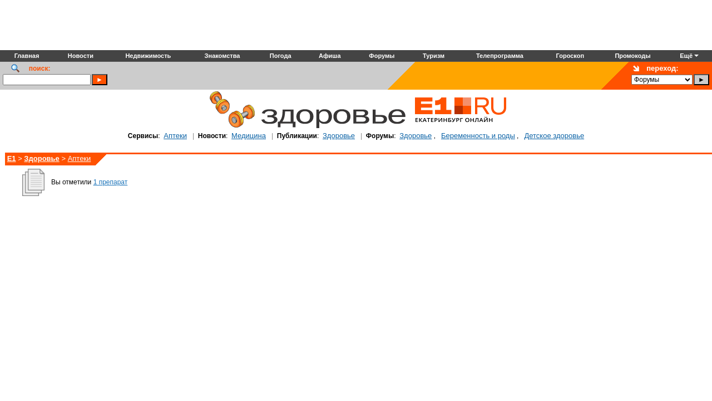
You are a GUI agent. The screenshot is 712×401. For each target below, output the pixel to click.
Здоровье (339, 135)
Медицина (248, 135)
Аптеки (175, 135)
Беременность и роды (478, 135)
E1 (11, 158)
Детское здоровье (554, 135)
